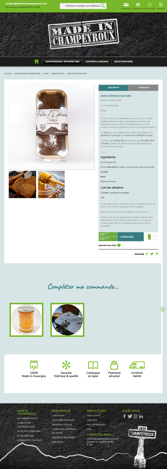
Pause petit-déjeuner (28, 431)
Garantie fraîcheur (63, 420)
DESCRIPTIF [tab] (113, 88)
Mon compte (94, 416)
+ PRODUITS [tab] (143, 88)
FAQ (89, 429)
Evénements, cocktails (29, 440)
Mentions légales (62, 425)
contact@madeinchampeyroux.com (26, 3)
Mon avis (92, 420)
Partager (147, 254)
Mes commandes (96, 425)
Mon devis (57, 442)
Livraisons (58, 416)
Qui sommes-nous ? (27, 419)
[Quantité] (154, 236)
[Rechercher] (83, 6)
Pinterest (157, 254)
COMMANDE (126, 237)
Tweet (152, 254)
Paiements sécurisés (63, 438)
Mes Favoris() (150, 6)
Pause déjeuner (25, 436)
